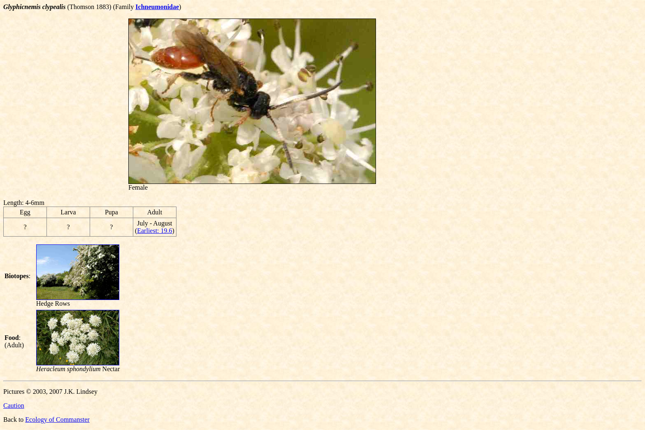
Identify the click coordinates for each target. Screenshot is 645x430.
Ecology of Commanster (57, 419)
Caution (13, 405)
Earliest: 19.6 (154, 230)
